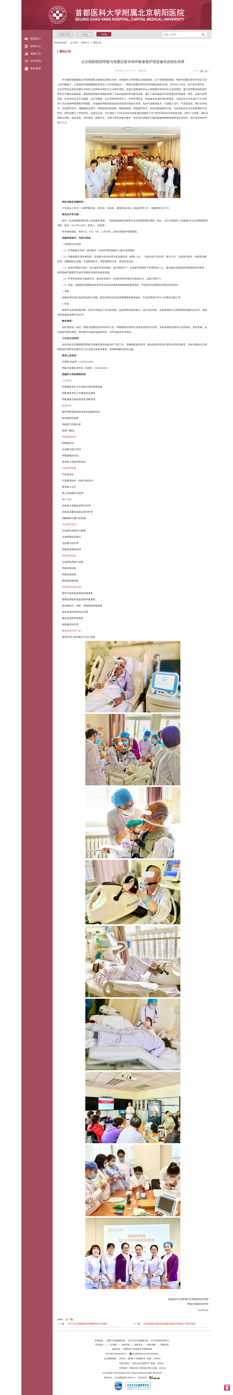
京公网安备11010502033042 (144, 1354)
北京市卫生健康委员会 (138, 1340)
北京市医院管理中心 (160, 1340)
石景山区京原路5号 (140, 1363)
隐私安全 (138, 1344)
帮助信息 (164, 1344)
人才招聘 (112, 1344)
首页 (76, 43)
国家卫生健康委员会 (116, 1340)
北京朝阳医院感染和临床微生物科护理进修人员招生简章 (169, 1323)
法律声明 (125, 1344)
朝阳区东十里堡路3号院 (141, 1368)
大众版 (84, 34)
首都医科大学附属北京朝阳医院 (137, 1349)
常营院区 (123, 1368)
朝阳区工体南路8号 (136, 1358)
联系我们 (99, 1344)
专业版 (104, 34)
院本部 (122, 1358)
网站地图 (151, 1344)
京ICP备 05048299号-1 (116, 1354)
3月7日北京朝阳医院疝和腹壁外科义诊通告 (87, 1323)
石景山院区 (124, 1363)
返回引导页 (65, 34)
